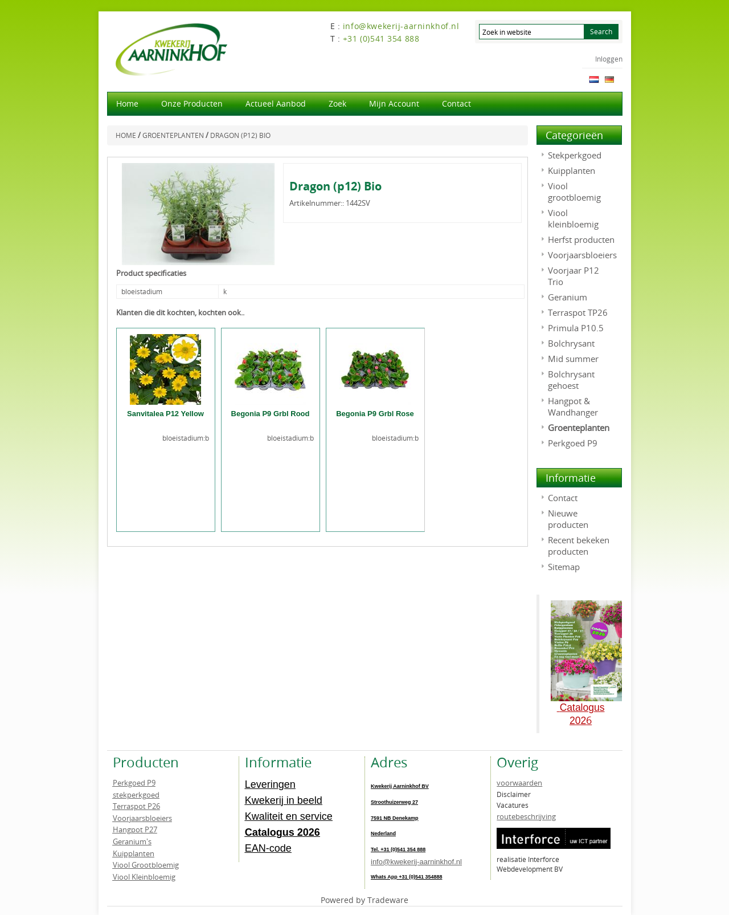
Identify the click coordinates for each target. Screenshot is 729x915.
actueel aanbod (275, 103)
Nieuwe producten (568, 518)
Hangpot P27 (135, 829)
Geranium (567, 297)
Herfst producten (581, 239)
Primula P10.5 (576, 328)
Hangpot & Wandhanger (573, 406)
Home (127, 103)
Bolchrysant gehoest (571, 379)
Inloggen (608, 58)
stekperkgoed (136, 795)
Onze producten (192, 103)
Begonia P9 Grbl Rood (270, 413)
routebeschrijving (526, 816)
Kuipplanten (571, 170)
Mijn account (394, 103)
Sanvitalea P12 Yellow (165, 413)
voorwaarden (519, 783)
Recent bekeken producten (578, 545)
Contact (456, 103)
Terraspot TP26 (578, 312)
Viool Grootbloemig (146, 865)
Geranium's (132, 841)
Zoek (337, 103)
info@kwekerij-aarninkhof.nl (416, 861)
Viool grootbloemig (574, 191)
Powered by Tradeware (364, 899)
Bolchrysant (571, 343)
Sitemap (564, 566)
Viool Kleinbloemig (144, 877)
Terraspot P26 (136, 806)
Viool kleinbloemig (573, 218)
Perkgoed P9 (572, 443)
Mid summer (573, 358)
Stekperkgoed (574, 155)
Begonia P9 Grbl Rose (375, 413)
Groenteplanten (578, 427)
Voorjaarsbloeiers (582, 255)
